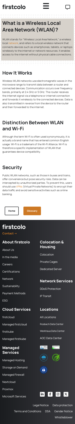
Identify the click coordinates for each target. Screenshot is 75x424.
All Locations (48, 317)
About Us (8, 250)
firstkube (8, 331)
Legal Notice (41, 405)
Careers (7, 264)
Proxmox (7, 389)
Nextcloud (8, 382)
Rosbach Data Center (51, 324)
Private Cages (48, 262)
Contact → (9, 233)
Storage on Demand (14, 367)
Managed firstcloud (14, 324)
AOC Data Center (51, 338)
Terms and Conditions (27, 411)
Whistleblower (64, 417)
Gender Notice (63, 411)
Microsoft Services (14, 396)
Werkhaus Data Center (52, 331)
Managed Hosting (13, 360)
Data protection (63, 405)
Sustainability (10, 286)
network (13, 43)
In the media (10, 257)
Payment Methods (13, 293)
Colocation (47, 254)
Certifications (11, 271)
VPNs (19, 186)
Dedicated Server (51, 269)
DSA (47, 411)
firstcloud (8, 317)
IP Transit (45, 296)
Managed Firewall (13, 374)
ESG (5, 300)
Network (7, 279)
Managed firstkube (14, 339)
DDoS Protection (50, 289)
